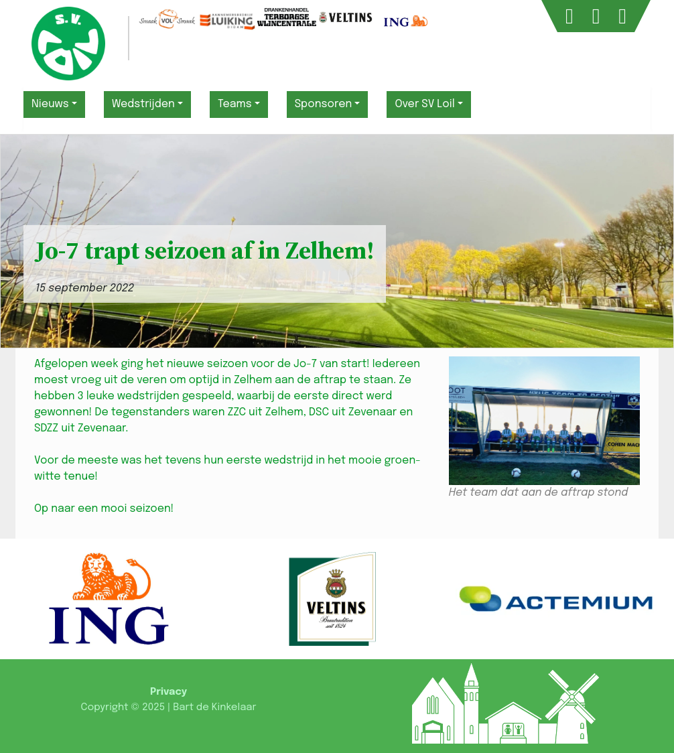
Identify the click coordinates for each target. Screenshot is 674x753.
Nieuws (50, 104)
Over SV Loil (424, 104)
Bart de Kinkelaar (214, 707)
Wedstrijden (143, 104)
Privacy (168, 692)
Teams (235, 104)
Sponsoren (323, 104)
